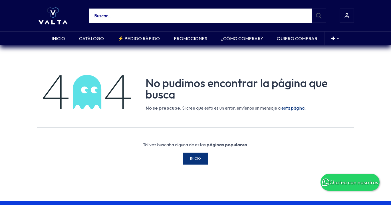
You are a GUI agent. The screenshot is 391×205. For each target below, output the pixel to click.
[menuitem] (58, 38)
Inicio (195, 158)
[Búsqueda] (319, 16)
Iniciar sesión (347, 16)
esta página (293, 108)
